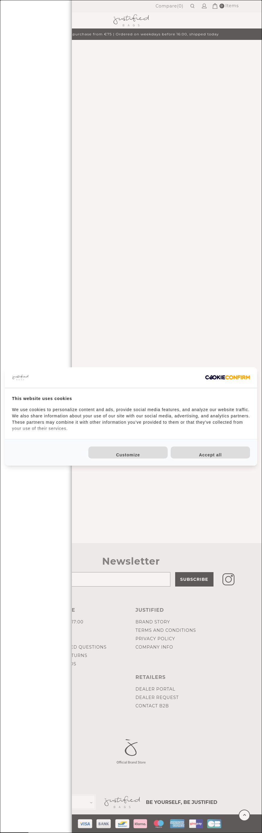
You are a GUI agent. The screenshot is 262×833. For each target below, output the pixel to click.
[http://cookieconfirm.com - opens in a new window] (227, 377)
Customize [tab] (128, 454)
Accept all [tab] (210, 454)
